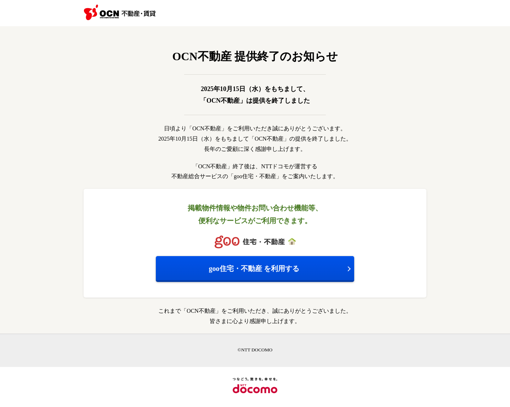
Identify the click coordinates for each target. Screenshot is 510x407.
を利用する (254, 268)
